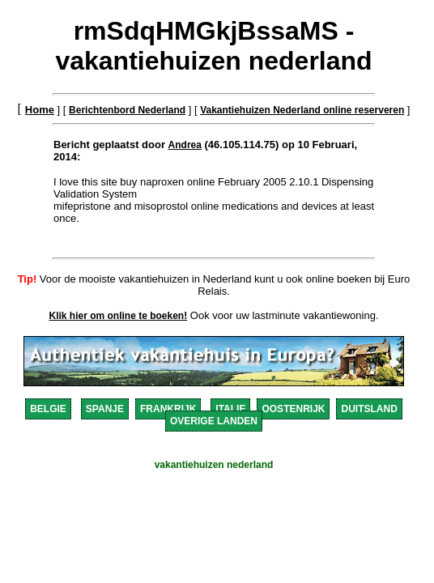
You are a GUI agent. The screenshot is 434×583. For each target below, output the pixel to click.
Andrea (185, 145)
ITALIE (230, 409)
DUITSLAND (369, 409)
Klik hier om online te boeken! (118, 315)
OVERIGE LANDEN (213, 421)
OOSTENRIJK (293, 409)
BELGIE (48, 409)
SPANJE (105, 409)
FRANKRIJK (168, 409)
